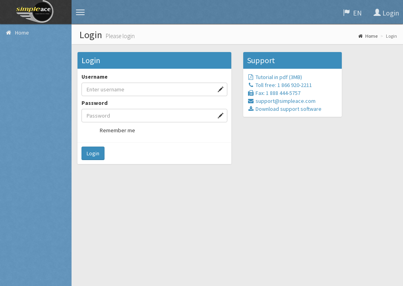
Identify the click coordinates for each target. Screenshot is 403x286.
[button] (80, 12)
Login (93, 153)
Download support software (284, 108)
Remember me (112, 130)
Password (94, 102)
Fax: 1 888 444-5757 (273, 93)
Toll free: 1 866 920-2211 (279, 85)
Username (94, 76)
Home (368, 36)
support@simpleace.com (281, 100)
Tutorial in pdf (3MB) (274, 77)
